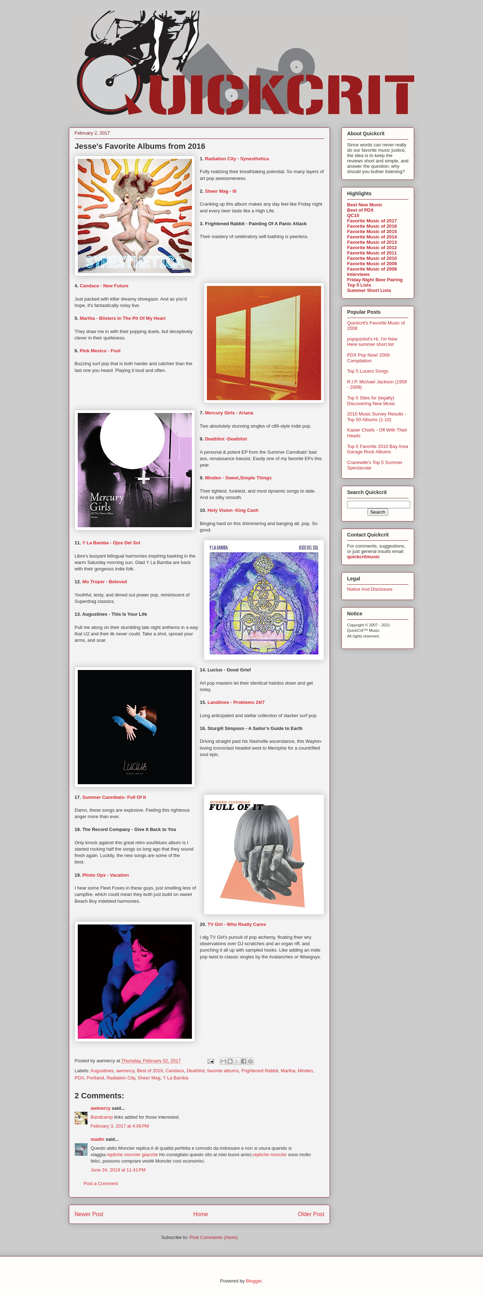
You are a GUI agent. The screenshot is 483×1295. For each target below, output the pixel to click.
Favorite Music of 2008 (372, 269)
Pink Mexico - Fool (100, 350)
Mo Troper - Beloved (104, 581)
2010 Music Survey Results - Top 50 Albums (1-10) (376, 416)
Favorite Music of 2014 (372, 237)
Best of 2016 (150, 1070)
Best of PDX (360, 210)
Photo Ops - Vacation (105, 875)
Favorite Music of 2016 (372, 226)
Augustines (102, 1070)
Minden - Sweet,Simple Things (239, 477)
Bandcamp (102, 1117)
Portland (95, 1077)
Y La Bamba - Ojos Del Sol (111, 542)
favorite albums (223, 1070)
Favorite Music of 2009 (372, 263)
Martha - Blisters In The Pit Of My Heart (123, 318)
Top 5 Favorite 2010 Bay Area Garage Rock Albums (377, 449)
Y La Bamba (175, 1077)
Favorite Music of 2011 (372, 253)
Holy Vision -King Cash (233, 510)
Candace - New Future (104, 285)
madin (97, 1139)
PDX (79, 1077)
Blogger (253, 1281)
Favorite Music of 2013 (372, 242)
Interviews (358, 274)
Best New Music (364, 204)
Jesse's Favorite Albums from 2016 (140, 146)
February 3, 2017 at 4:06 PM (120, 1126)
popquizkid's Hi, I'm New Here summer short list (372, 341)
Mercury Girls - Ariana (229, 412)
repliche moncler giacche (132, 1154)
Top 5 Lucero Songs (367, 371)
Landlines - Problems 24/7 (236, 702)
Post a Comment (100, 1183)
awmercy (125, 1070)
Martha (288, 1070)
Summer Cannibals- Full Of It (114, 797)
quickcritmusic (363, 556)
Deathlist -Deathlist (226, 439)
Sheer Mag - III (220, 191)
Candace (175, 1070)
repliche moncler (270, 1154)
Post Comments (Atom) (213, 1237)
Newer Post (89, 1214)
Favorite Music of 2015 (372, 231)
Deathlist (196, 1070)
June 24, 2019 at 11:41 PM (118, 1170)
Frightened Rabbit (259, 1070)
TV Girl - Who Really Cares (237, 924)
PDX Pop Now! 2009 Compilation (368, 357)
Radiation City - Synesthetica (237, 158)
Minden (305, 1070)
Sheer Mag (149, 1077)
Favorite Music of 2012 (372, 247)
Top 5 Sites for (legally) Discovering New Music (371, 400)
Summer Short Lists (369, 290)
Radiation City (121, 1077)
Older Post (311, 1214)
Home (200, 1214)
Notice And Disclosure (369, 589)
